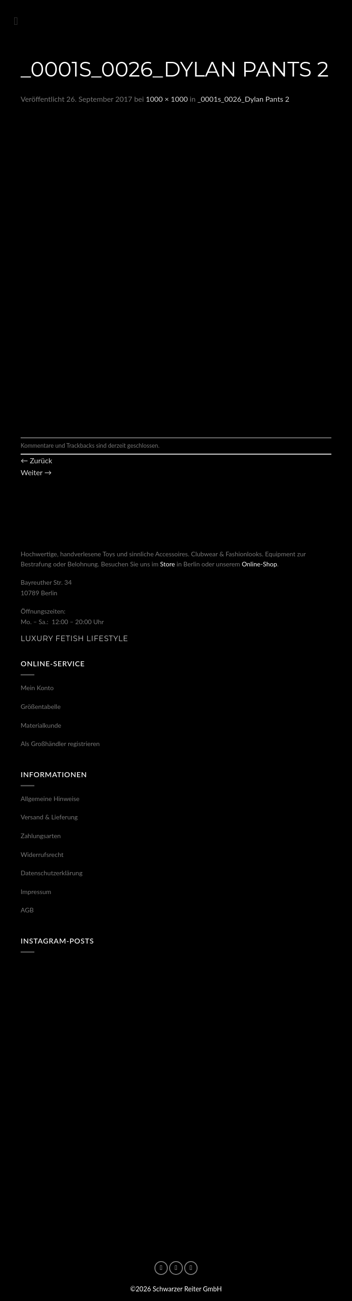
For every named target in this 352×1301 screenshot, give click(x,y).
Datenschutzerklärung (51, 873)
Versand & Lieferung (49, 817)
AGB (27, 910)
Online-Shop (259, 564)
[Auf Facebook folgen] (161, 1268)
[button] (19, 21)
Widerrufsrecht (42, 854)
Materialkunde (41, 725)
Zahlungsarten (41, 836)
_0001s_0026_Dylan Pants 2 (243, 98)
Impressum (36, 891)
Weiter (36, 472)
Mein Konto (37, 688)
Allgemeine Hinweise (50, 798)
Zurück (36, 460)
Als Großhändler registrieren (60, 743)
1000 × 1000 (167, 98)
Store (167, 564)
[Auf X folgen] (191, 1268)
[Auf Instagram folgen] (176, 1268)
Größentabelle (40, 706)
